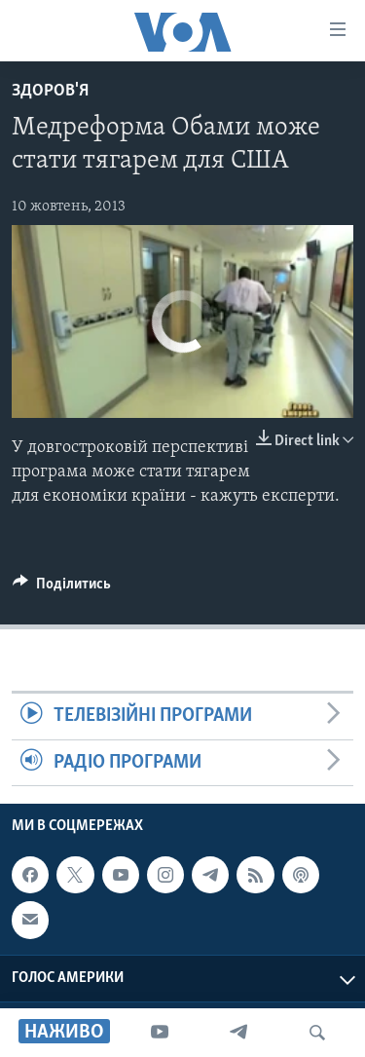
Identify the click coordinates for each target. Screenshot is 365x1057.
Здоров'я (50, 91)
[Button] (62, 588)
